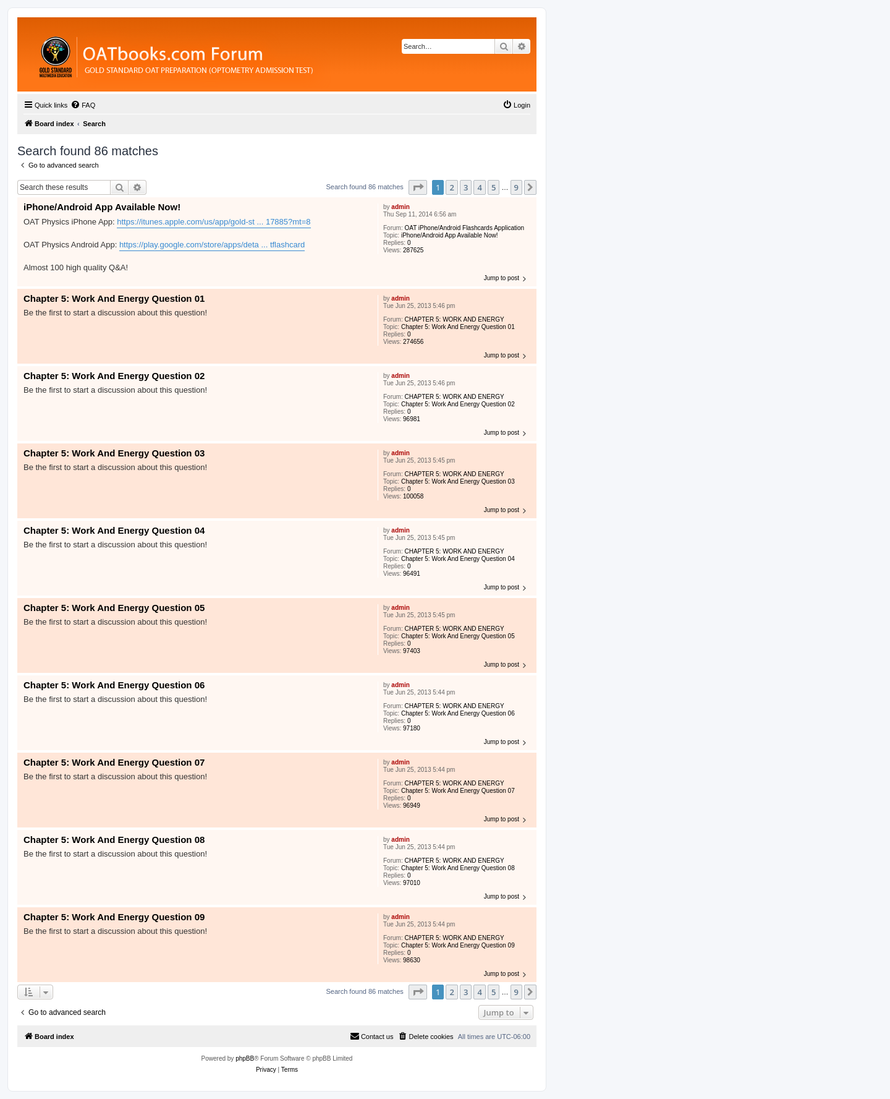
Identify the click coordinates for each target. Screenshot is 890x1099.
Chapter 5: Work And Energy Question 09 (458, 945)
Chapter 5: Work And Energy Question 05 (458, 636)
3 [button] (466, 187)
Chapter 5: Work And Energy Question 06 (458, 713)
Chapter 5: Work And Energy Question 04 (458, 558)
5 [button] (493, 187)
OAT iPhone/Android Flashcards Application (464, 228)
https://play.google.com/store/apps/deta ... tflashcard (212, 244)
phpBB (244, 1058)
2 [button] (451, 187)
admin (400, 206)
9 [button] (516, 187)
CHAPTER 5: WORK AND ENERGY (454, 319)
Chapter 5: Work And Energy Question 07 (458, 790)
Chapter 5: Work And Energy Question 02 (458, 404)
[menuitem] (82, 105)
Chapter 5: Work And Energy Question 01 (458, 326)
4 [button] (479, 187)
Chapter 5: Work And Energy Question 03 (458, 481)
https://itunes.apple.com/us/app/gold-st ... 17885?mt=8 (213, 221)
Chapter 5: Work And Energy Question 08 (458, 868)
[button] (418, 187)
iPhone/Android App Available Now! (449, 235)
